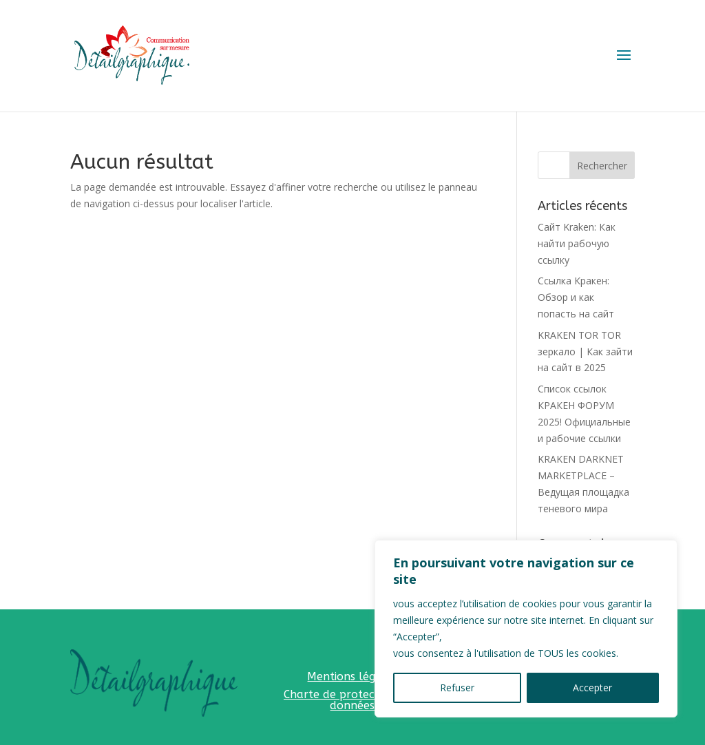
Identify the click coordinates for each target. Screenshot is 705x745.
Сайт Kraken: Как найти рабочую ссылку (576, 243)
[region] (526, 628)
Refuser (457, 687)
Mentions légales (352, 676)
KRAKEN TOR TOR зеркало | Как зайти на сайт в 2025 (585, 351)
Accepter (592, 687)
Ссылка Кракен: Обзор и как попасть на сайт (576, 297)
